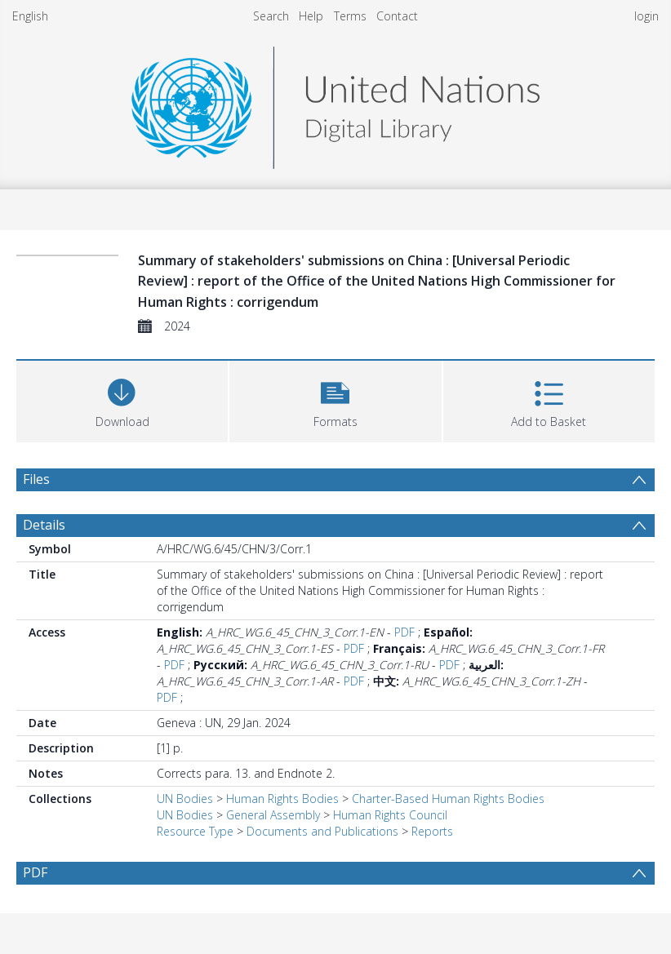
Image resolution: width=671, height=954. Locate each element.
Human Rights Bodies (282, 798)
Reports (432, 831)
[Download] (122, 399)
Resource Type (195, 831)
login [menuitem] (646, 16)
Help (311, 16)
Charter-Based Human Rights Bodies (448, 798)
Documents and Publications (322, 831)
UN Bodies (185, 798)
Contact (397, 16)
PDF (404, 632)
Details (44, 525)
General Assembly (273, 815)
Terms (350, 16)
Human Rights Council (390, 815)
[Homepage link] (335, 103)
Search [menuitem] (271, 16)
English (30, 16)
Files (36, 479)
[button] (335, 399)
